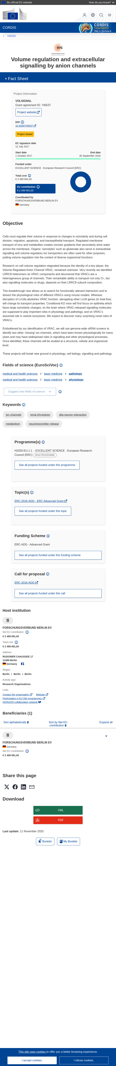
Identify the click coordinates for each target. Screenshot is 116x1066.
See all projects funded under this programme (47, 464)
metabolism (13, 423)
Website (42, 694)
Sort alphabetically (15, 722)
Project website (27, 113)
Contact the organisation (18, 694)
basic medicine (53, 373)
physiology (76, 379)
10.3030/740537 (24, 125)
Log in (84, 15)
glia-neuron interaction (72, 414)
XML (61, 810)
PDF (61, 820)
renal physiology (40, 414)
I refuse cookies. (84, 1060)
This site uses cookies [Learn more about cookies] (32, 1051)
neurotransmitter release (44, 423)
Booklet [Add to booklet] (45, 841)
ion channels (13, 414)
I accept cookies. (32, 1060)
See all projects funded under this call (42, 593)
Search (101, 15)
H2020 (11, 36)
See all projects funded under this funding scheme (50, 555)
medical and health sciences (20, 373)
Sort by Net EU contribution (58, 724)
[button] (93, 15)
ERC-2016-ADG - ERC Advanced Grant (39, 501)
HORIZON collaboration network (22, 702)
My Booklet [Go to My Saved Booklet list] (68, 841)
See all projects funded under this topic (43, 511)
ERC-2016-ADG (25, 582)
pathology (75, 373)
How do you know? (101, 2)
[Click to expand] (106, 736)
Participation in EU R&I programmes (24, 698)
